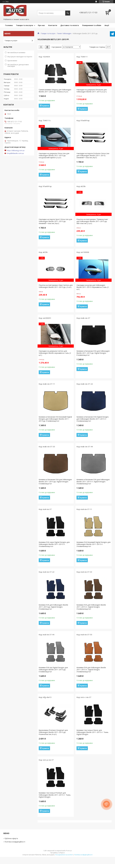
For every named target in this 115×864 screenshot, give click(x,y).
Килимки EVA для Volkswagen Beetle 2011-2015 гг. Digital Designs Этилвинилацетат (91, 607)
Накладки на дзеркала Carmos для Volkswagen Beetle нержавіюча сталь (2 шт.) (55, 353)
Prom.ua (69, 851)
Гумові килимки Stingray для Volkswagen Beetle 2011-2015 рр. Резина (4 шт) (55, 91)
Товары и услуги (11, 40)
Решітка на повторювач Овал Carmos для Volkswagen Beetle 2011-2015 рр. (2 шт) (56, 286)
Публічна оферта (11, 838)
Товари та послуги (24, 25)
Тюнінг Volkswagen (64, 33)
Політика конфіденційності (15, 842)
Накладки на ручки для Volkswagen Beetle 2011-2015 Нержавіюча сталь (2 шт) (93, 287)
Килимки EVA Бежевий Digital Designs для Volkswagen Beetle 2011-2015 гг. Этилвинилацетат (93, 544)
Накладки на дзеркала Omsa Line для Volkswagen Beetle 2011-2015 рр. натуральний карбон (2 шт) (54, 155)
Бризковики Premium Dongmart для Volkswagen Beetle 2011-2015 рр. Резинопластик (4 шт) (53, 732)
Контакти (52, 25)
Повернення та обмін (91, 25)
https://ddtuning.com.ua (15, 150)
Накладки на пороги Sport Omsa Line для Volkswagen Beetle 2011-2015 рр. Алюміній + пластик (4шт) (55, 221)
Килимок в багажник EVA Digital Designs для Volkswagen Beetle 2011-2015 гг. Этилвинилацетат (93, 419)
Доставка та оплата (69, 25)
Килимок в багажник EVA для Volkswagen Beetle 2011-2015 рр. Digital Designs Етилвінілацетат (93, 353)
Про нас (41, 25)
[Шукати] (67, 13)
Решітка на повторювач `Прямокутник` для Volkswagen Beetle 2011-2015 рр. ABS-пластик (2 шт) (92, 221)
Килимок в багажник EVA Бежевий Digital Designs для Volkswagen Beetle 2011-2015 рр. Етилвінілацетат (55, 419)
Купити (45, 105)
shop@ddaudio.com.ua (15, 153)
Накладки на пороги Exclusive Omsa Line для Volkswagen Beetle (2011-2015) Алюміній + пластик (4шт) (93, 155)
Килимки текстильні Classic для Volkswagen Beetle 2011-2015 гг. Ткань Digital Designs (92, 732)
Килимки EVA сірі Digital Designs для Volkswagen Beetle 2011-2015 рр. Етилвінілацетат (53, 669)
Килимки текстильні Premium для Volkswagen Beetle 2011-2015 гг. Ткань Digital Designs (55, 795)
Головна (9, 25)
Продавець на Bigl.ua (57, 853)
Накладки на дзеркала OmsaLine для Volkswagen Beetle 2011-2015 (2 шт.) (92, 91)
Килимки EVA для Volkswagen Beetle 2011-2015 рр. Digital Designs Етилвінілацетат (53, 607)
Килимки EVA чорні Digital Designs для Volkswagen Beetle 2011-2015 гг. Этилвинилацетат (54, 544)
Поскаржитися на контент (64, 855)
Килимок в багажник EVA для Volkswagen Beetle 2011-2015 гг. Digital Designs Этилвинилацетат (93, 481)
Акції (107, 25)
